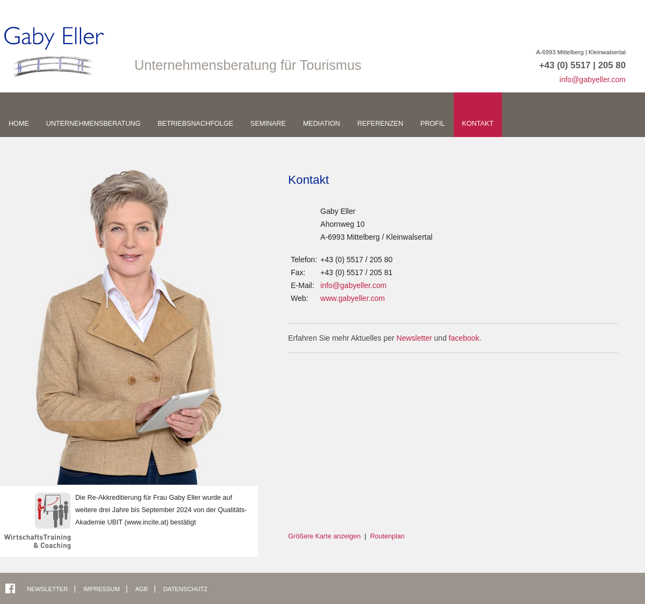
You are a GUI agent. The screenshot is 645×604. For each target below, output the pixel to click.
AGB (142, 589)
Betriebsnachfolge (195, 123)
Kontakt (478, 123)
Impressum (102, 589)
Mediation (321, 123)
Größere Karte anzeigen (324, 536)
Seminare (268, 123)
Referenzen (380, 123)
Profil (432, 123)
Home (19, 123)
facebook (464, 338)
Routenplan (387, 536)
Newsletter (414, 338)
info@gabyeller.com (593, 79)
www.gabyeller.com (352, 298)
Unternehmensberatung (93, 123)
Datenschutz (185, 589)
